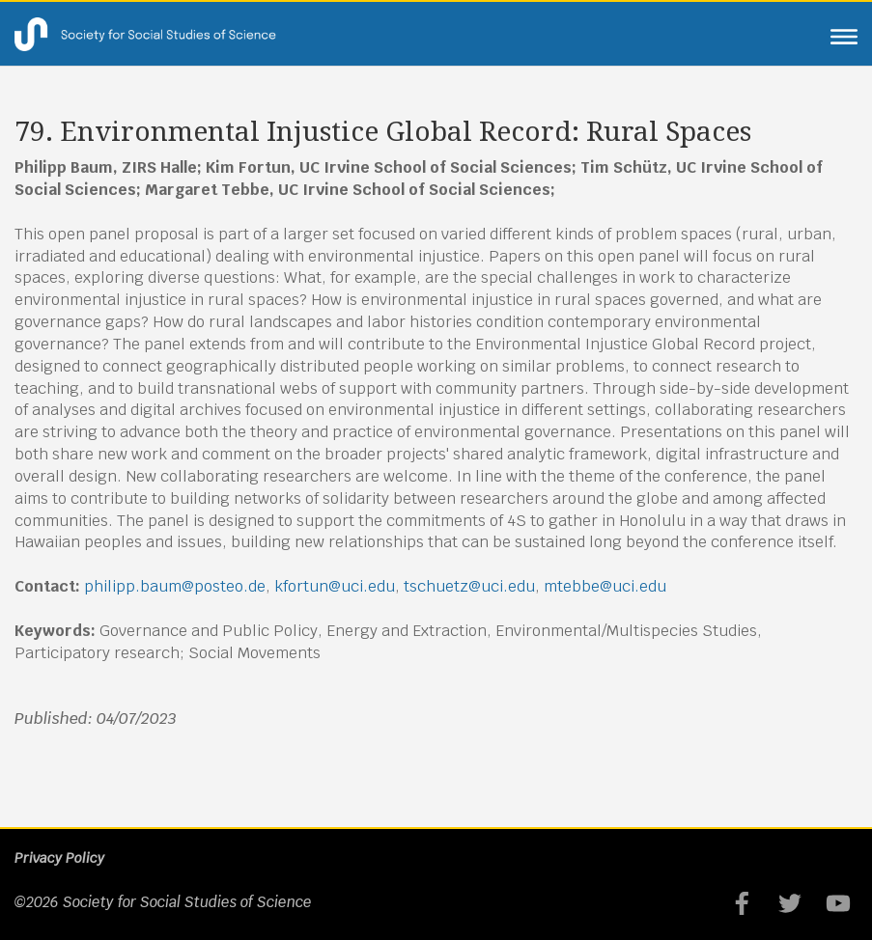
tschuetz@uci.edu (469, 586)
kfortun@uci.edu (334, 586)
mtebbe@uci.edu (605, 586)
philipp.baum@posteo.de (175, 586)
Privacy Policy (59, 858)
